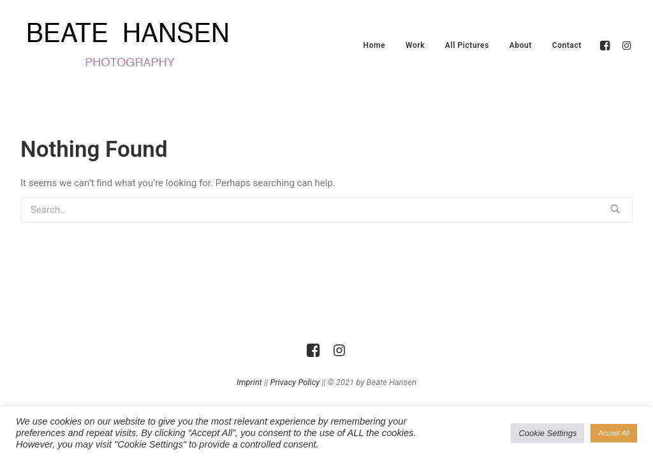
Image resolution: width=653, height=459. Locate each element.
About (521, 45)
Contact (567, 45)
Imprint (249, 382)
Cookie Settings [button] (547, 433)
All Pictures (467, 45)
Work (415, 45)
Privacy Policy (295, 382)
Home (374, 45)
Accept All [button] (613, 433)
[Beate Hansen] (147, 45)
